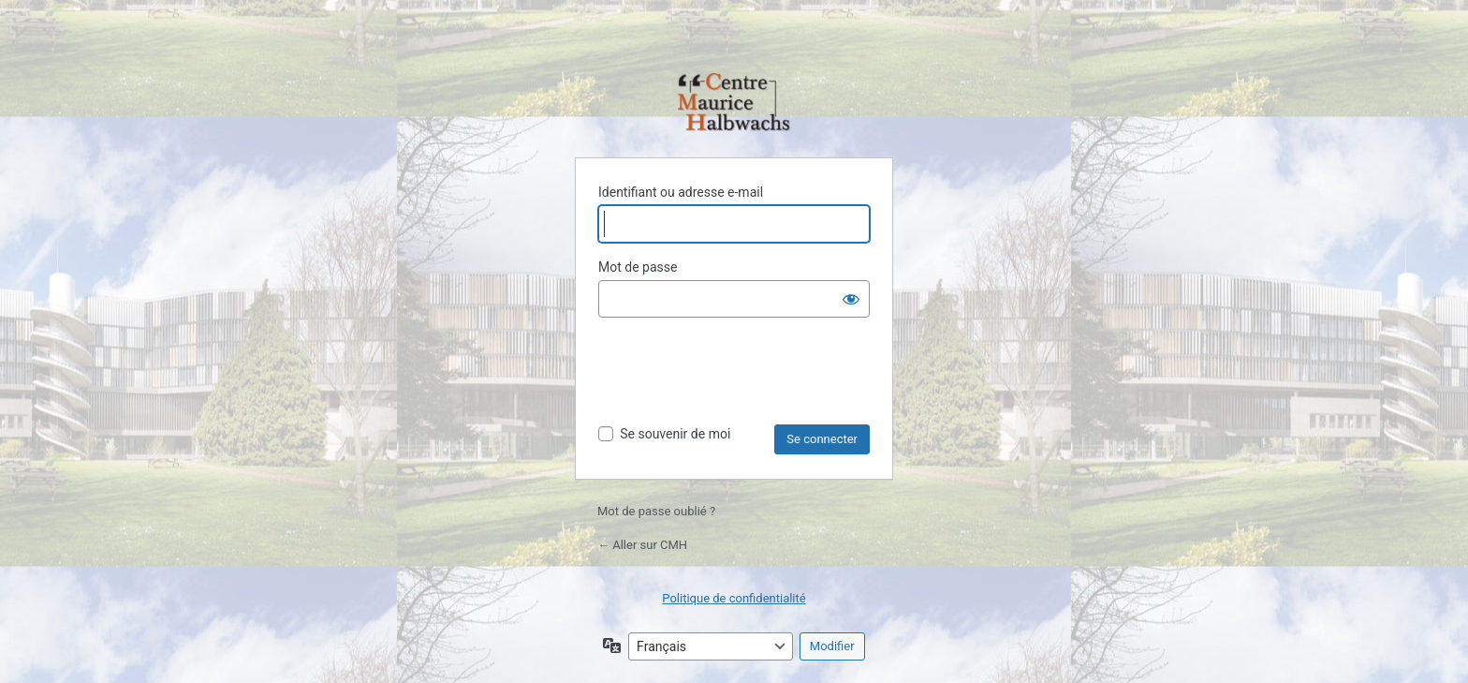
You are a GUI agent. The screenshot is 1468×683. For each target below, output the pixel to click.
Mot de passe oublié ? (656, 511)
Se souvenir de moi (675, 433)
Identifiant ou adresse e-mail (680, 192)
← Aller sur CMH (642, 545)
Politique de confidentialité (733, 598)
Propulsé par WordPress (734, 103)
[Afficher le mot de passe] (851, 299)
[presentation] (740, 378)
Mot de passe (637, 267)
